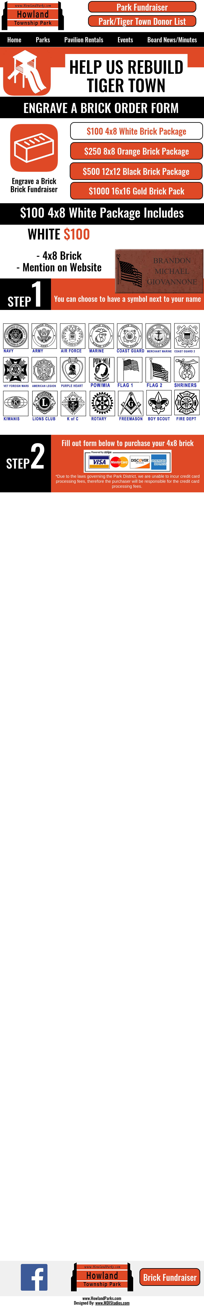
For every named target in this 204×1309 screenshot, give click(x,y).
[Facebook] (34, 1277)
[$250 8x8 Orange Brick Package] (136, 151)
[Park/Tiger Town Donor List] (142, 21)
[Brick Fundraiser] (169, 1277)
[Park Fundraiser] (142, 7)
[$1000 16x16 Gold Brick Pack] (136, 190)
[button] (136, 131)
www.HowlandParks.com (101, 1298)
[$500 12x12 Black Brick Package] (136, 171)
